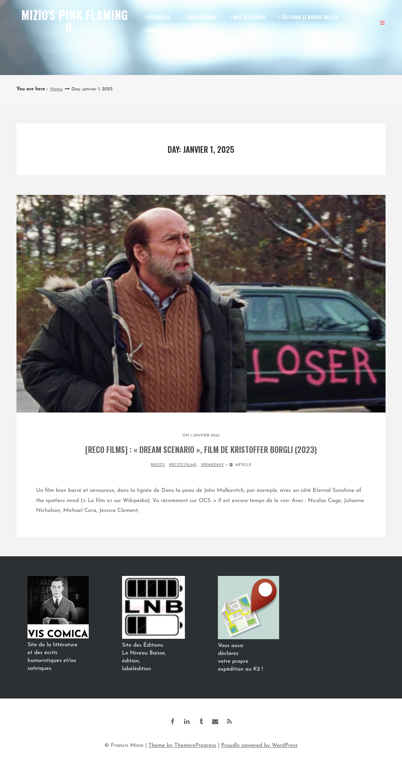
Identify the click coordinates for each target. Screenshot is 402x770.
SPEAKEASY (212, 465)
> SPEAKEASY (157, 17)
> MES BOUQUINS (247, 17)
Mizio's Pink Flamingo (74, 21)
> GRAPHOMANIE (200, 17)
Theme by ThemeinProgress (182, 745)
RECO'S (158, 465)
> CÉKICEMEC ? (158, 30)
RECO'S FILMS (183, 465)
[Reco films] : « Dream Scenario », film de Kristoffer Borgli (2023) (201, 449)
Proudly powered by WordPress (259, 745)
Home (56, 89)
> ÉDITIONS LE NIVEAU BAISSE (308, 17)
